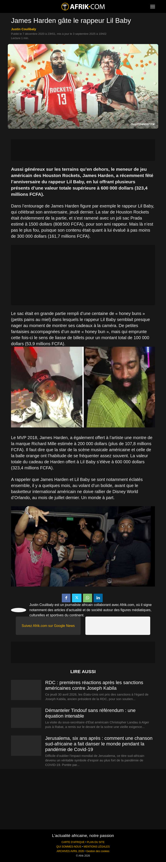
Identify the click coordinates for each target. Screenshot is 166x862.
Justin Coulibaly (23, 29)
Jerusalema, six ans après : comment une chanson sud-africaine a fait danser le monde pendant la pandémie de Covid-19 (98, 743)
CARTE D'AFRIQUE (73, 842)
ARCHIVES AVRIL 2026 (70, 851)
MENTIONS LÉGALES (97, 846)
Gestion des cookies (97, 851)
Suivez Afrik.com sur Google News (48, 626)
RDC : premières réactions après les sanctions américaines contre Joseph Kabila (94, 685)
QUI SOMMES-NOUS (68, 846)
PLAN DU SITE (95, 842)
